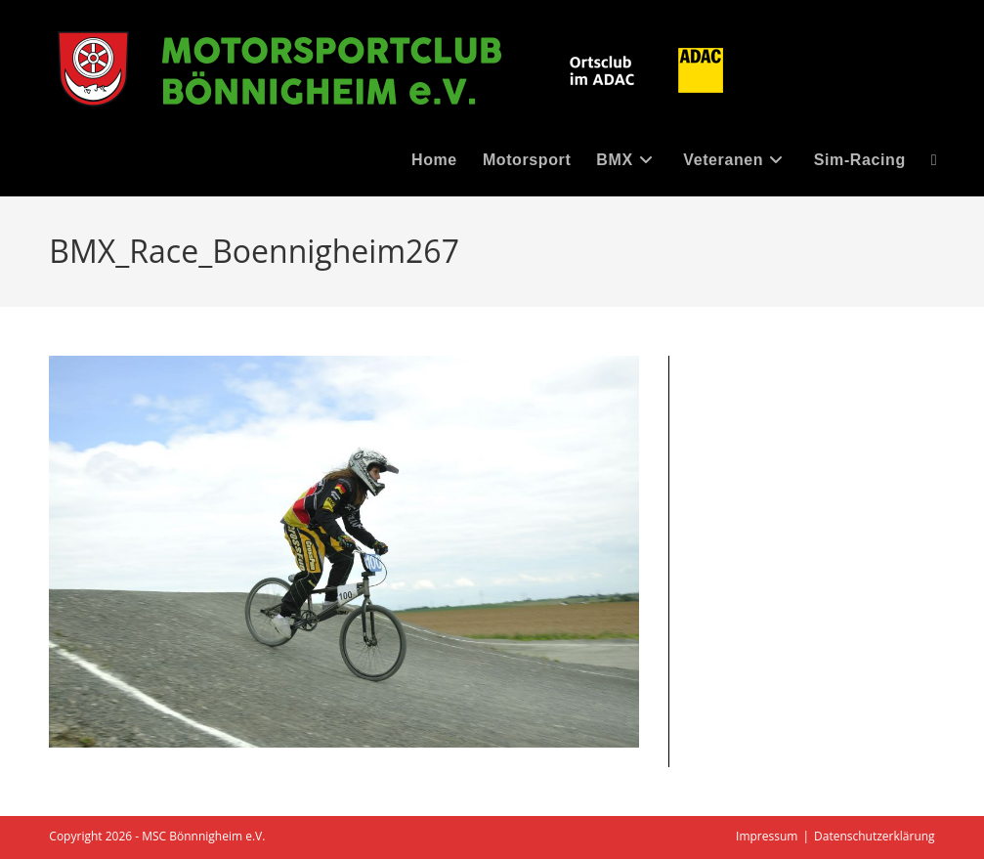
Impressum (766, 836)
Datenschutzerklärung (874, 836)
